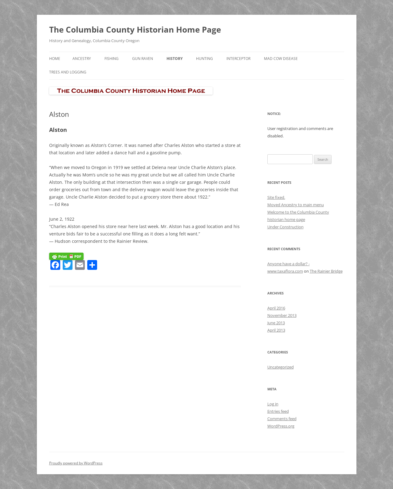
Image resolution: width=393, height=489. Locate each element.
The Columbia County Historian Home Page (135, 29)
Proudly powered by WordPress (76, 463)
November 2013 (282, 315)
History (175, 58)
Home (54, 58)
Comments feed (282, 418)
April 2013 (276, 330)
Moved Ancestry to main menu (295, 204)
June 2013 (276, 322)
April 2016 (276, 308)
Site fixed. (276, 197)
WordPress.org (280, 426)
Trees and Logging (67, 72)
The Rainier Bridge (326, 271)
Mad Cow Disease (281, 58)
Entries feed (278, 411)
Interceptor (238, 58)
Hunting (204, 58)
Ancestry (82, 58)
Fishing (111, 58)
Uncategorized (280, 367)
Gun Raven (142, 58)
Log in (272, 404)
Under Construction (285, 227)
